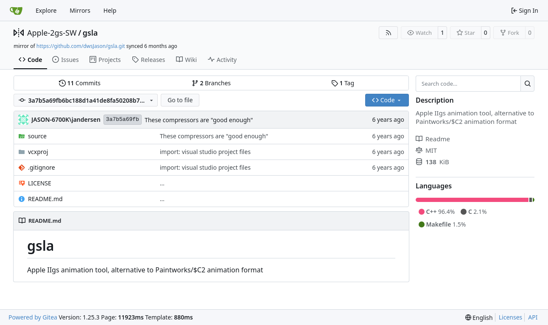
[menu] (479, 318)
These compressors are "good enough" (199, 120)
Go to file (180, 100)
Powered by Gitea (32, 317)
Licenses (511, 317)
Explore (46, 10)
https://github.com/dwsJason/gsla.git (80, 46)
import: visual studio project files (205, 152)
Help (110, 10)
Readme (433, 138)
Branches (211, 83)
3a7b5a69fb (122, 119)
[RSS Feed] (388, 32)
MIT (426, 150)
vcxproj (38, 152)
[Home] (16, 10)
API (532, 317)
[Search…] (527, 84)
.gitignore (41, 167)
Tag (342, 83)
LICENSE (39, 183)
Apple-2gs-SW (52, 32)
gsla (90, 32)
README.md (45, 199)
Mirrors (80, 10)
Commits (80, 83)
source (37, 136)
